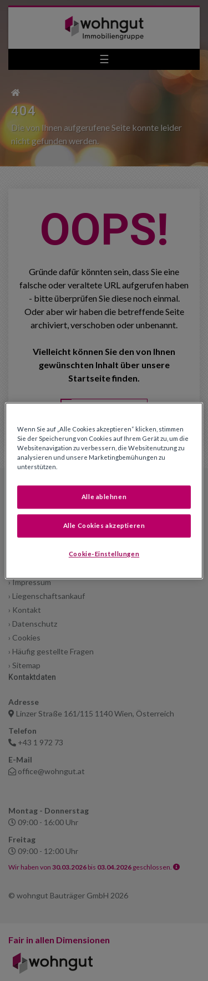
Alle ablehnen (104, 496)
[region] (103, 490)
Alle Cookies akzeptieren (104, 525)
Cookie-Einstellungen (104, 553)
